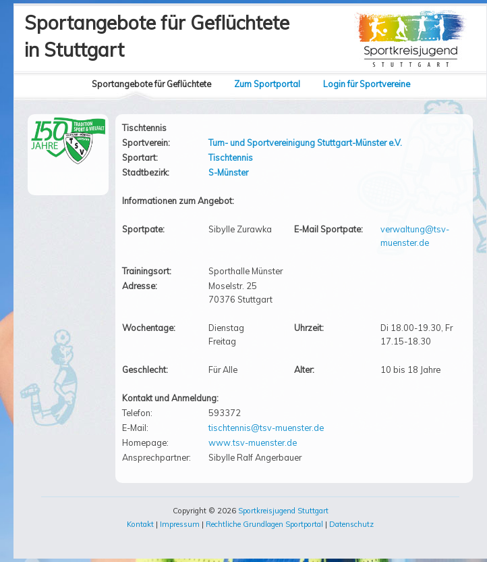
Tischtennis (230, 157)
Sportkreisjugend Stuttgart (283, 510)
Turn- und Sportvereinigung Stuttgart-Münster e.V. (305, 142)
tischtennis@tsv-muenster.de (266, 427)
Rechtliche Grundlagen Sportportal (264, 524)
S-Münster (228, 172)
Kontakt (140, 524)
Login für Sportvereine (366, 83)
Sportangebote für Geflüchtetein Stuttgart (156, 36)
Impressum (180, 524)
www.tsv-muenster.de (252, 442)
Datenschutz (351, 524)
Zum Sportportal (267, 83)
